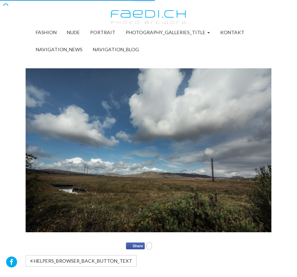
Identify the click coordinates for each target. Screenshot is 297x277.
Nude (73, 32)
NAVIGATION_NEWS (59, 49)
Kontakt (232, 32)
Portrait (102, 32)
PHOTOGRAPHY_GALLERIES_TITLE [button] (168, 32)
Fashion (46, 32)
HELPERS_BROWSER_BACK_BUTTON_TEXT (81, 261)
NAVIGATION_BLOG (116, 49)
